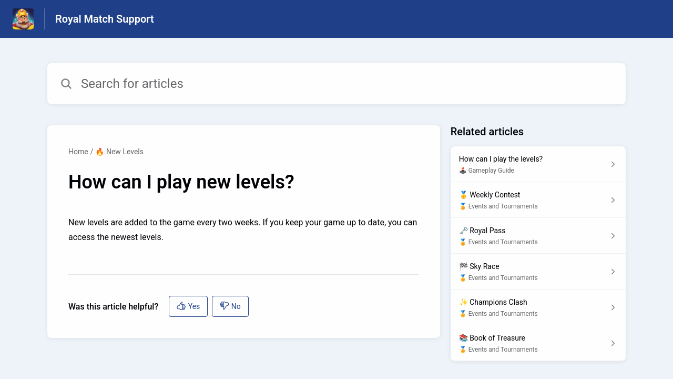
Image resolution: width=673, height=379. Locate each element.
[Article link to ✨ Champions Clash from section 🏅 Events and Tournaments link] (538, 307)
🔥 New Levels (119, 151)
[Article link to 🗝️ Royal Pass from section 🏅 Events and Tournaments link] (538, 236)
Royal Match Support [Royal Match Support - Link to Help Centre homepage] (104, 19)
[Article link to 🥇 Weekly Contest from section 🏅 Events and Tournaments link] (538, 200)
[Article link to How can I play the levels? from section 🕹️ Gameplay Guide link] (538, 164)
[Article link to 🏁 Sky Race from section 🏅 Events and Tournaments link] (538, 272)
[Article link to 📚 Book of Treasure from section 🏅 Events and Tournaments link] (538, 343)
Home (78, 151)
